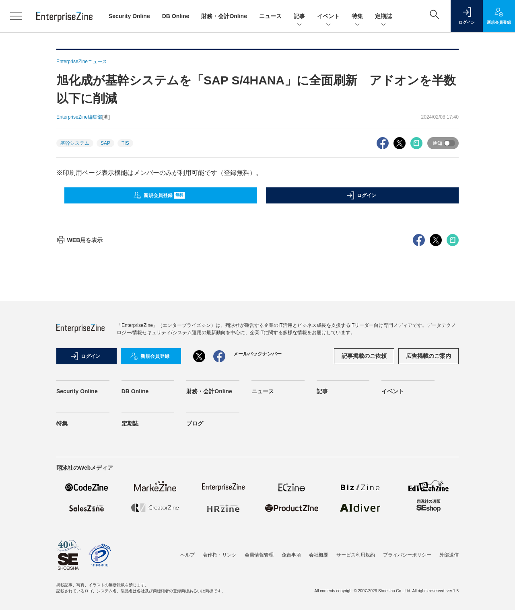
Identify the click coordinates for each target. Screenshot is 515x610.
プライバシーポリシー (407, 555)
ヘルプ (187, 555)
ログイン (361, 195)
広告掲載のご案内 (428, 356)
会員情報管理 (259, 555)
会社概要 (318, 555)
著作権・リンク (220, 555)
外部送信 (449, 555)
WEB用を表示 (79, 240)
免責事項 (291, 555)
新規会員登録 (159, 195)
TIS (125, 143)
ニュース (270, 16)
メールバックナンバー (257, 354)
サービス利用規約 (355, 555)
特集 (357, 17)
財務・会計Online (224, 16)
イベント (328, 17)
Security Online (129, 16)
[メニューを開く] (16, 16)
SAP (105, 143)
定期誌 (383, 17)
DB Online (176, 16)
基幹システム (74, 143)
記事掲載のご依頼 (364, 356)
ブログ (194, 423)
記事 (299, 17)
